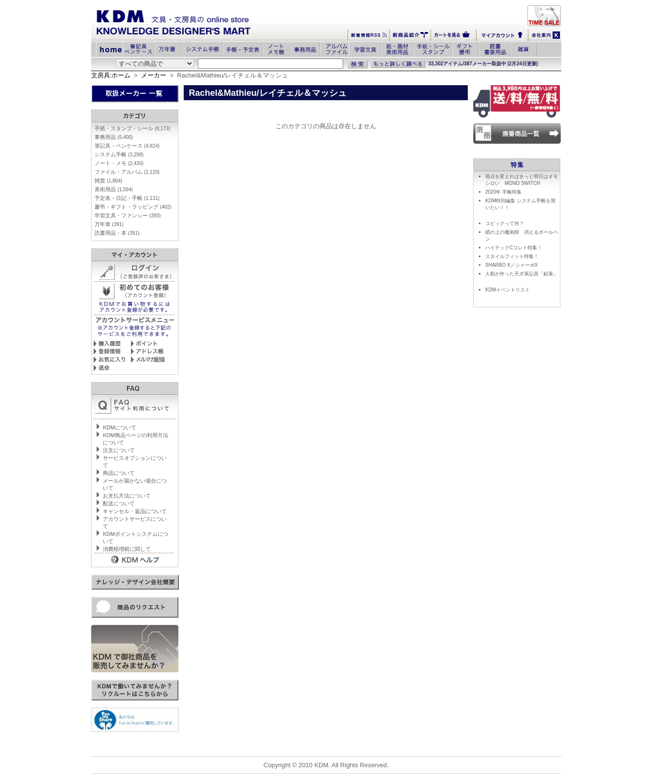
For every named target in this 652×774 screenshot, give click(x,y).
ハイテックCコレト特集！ (513, 247)
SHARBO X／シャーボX (511, 265)
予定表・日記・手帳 (127, 198)
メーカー (153, 75)
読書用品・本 (117, 233)
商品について (119, 473)
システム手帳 (119, 154)
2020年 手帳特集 (503, 192)
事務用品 (114, 137)
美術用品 (114, 189)
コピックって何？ (504, 223)
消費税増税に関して (127, 549)
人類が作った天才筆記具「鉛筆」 (521, 273)
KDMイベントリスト (507, 289)
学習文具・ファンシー (127, 215)
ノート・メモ (119, 163)
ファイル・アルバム (127, 172)
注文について (119, 450)
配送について (119, 503)
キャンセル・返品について (135, 511)
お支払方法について (127, 496)
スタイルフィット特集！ (512, 256)
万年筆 (109, 224)
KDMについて (119, 427)
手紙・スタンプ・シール (132, 128)
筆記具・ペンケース (127, 146)
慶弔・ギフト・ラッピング (133, 207)
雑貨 (108, 180)
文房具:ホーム (111, 75)
